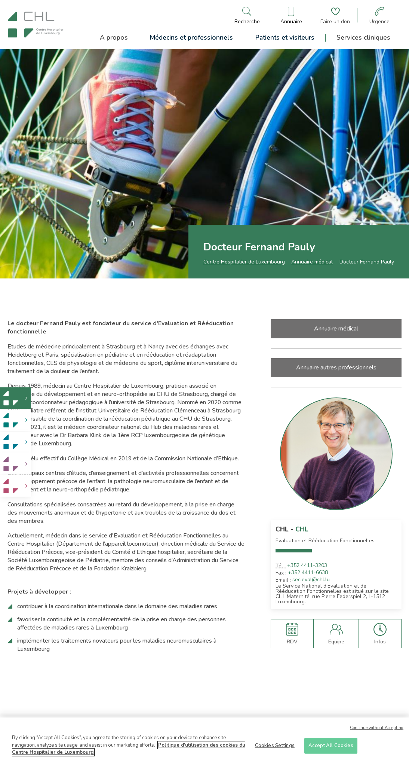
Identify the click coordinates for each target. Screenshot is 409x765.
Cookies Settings (275, 748)
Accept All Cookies (330, 748)
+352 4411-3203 (307, 565)
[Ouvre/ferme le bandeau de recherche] (247, 15)
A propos (114, 37)
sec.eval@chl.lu (311, 579)
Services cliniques (363, 37)
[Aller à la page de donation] (335, 15)
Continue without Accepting (376, 731)
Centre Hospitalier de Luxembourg (244, 261)
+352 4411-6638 (308, 572)
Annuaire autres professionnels (336, 367)
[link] (15, 398)
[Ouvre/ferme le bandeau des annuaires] (291, 15)
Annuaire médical (312, 261)
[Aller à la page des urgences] (379, 15)
